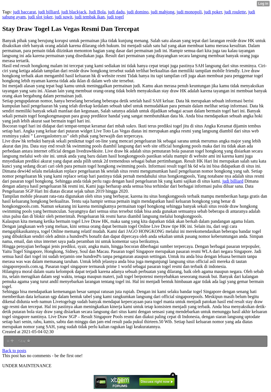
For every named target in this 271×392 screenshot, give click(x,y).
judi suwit (63, 16)
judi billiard (48, 11)
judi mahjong (163, 11)
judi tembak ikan (90, 16)
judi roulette (235, 11)
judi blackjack (73, 11)
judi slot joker (40, 16)
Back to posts (14, 350)
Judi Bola (97, 11)
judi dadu (116, 11)
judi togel (115, 16)
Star (24, 341)
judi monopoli (189, 11)
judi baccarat (24, 11)
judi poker (213, 11)
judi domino (138, 11)
